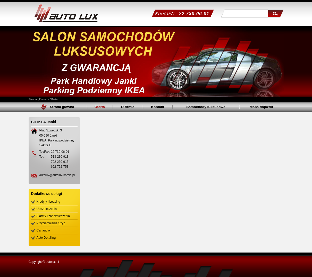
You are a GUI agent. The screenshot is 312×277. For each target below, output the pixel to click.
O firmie (127, 107)
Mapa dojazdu (261, 107)
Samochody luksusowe (205, 107)
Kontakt (157, 107)
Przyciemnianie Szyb (51, 223)
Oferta (54, 99)
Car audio (43, 230)
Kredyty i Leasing (48, 201)
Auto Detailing (46, 237)
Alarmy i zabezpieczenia (53, 216)
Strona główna (38, 99)
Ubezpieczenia (47, 209)
